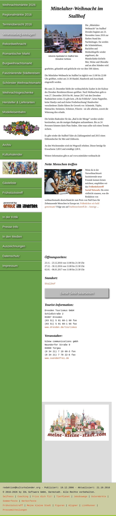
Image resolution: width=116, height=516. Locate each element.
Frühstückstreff (13, 192)
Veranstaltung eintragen (19, 34)
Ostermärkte (98, 496)
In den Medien (12, 236)
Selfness (8, 496)
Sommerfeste (10, 501)
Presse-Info (10, 227)
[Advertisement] (77, 230)
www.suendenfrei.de (57, 358)
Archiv (7, 145)
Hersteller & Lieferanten (19, 102)
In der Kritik (10, 217)
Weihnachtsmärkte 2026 (19, 5)
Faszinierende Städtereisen (21, 73)
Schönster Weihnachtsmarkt (22, 83)
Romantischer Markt (16, 53)
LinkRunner (88, 505)
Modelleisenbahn (14, 112)
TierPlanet (63, 496)
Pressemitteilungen (15, 510)
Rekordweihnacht (14, 44)
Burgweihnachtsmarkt (17, 63)
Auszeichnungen (14, 246)
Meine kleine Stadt (39, 505)
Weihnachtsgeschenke (18, 92)
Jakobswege (80, 496)
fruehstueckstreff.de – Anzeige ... (84, 207)
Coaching (23, 496)
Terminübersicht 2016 (17, 24)
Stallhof (50, 284)
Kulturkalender (12, 154)
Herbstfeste (28, 501)
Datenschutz (11, 256)
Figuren (59, 505)
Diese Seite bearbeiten (77, 293)
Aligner (73, 505)
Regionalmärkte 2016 (17, 14)
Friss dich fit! (42, 496)
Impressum (10, 265)
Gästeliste (9, 183)
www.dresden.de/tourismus (61, 327)
